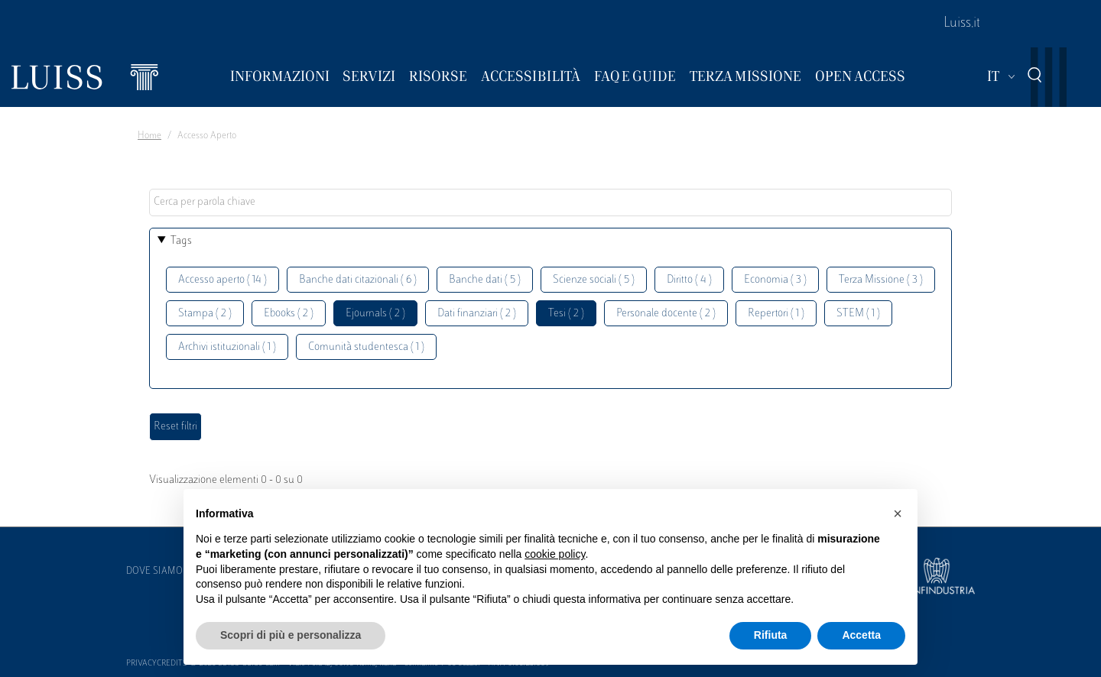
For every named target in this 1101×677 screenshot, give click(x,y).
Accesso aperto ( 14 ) (222, 280)
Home (149, 136)
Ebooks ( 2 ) (288, 313)
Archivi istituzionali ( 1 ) (227, 347)
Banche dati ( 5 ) (485, 280)
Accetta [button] (861, 635)
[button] (897, 513)
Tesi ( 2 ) (566, 313)
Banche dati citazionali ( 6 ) (358, 280)
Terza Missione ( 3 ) (881, 280)
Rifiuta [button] (771, 635)
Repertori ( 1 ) (776, 313)
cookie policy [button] (555, 554)
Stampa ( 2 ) (205, 313)
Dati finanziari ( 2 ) (476, 313)
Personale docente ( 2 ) (666, 313)
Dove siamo (154, 571)
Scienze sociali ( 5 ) (594, 280)
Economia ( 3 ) (775, 280)
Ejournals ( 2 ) (375, 313)
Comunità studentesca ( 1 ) (366, 347)
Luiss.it (961, 24)
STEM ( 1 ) (858, 313)
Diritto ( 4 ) (689, 280)
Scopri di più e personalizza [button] (290, 635)
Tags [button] (181, 241)
